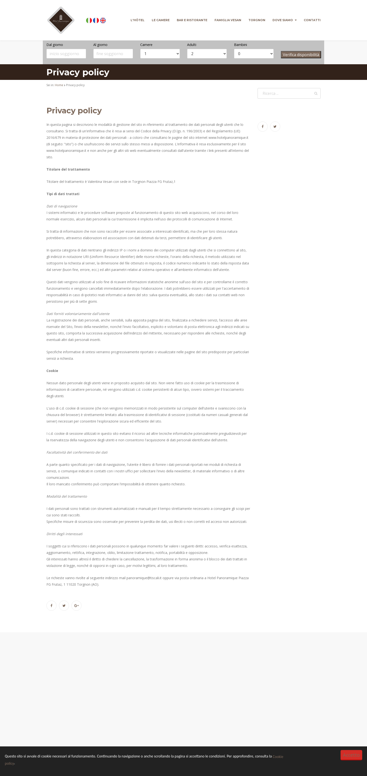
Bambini (240, 44)
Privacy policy (74, 110)
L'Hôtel (138, 20)
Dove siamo (282, 20)
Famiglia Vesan (228, 20)
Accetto (351, 755)
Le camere (161, 20)
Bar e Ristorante (192, 20)
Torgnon (256, 20)
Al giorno (100, 44)
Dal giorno (54, 44)
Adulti (191, 44)
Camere (146, 44)
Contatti (312, 20)
